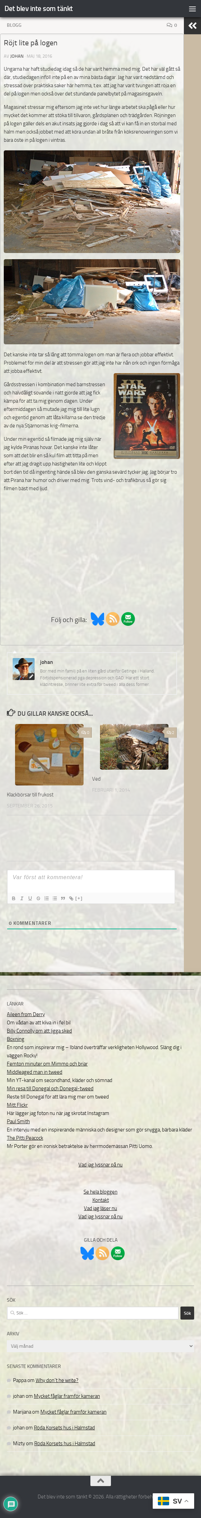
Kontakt (100, 1200)
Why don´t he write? (57, 1380)
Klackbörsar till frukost (30, 795)
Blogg (14, 25)
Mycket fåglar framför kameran (67, 1396)
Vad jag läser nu (100, 1208)
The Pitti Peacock (25, 1138)
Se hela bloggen (100, 1192)
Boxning (15, 1039)
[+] (79, 898)
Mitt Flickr (17, 1105)
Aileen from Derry (26, 1014)
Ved (96, 779)
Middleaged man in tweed (34, 1072)
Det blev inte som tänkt (38, 8)
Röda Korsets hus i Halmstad (64, 1428)
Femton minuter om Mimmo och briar (47, 1064)
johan (17, 56)
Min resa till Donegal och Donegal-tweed (50, 1088)
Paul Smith (18, 1121)
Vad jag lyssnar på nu (100, 1165)
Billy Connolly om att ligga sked (39, 1031)
